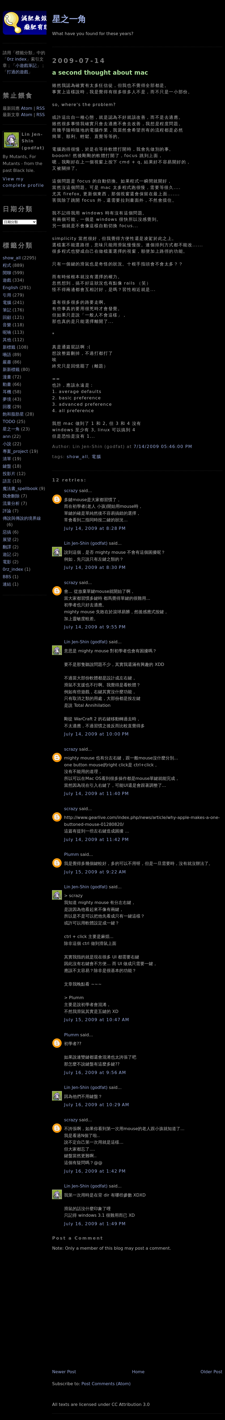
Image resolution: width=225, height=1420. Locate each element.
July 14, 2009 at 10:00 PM (96, 734)
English (10, 287)
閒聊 (7, 272)
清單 (7, 458)
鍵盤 (7, 466)
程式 (7, 265)
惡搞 (7, 532)
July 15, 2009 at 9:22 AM (95, 871)
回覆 (7, 406)
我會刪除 (11, 495)
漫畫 (7, 376)
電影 (7, 561)
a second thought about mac (100, 72)
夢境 (7, 399)
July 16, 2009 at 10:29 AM (96, 1104)
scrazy (71, 490)
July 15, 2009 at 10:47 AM (96, 1019)
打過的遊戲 (17, 71)
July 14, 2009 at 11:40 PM (96, 793)
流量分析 (11, 503)
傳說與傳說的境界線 (22, 518)
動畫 (7, 384)
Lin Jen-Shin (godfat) (85, 543)
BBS (7, 576)
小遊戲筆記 (26, 65)
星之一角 (11, 429)
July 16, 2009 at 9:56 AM (95, 1072)
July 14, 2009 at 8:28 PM (95, 528)
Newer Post (64, 1371)
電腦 (7, 302)
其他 (7, 339)
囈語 (7, 354)
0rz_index (13, 569)
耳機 (7, 391)
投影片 (9, 473)
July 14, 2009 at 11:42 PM (96, 839)
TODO (9, 421)
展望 (7, 539)
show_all (12, 257)
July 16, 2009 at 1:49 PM (95, 1223)
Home (138, 1371)
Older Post (211, 1371)
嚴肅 (7, 362)
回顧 (7, 317)
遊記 (7, 554)
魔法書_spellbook (20, 488)
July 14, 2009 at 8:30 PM (95, 567)
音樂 (7, 324)
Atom (26, 108)
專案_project (15, 451)
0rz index (17, 59)
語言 (7, 481)
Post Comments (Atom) (106, 1383)
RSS (40, 108)
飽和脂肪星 (13, 414)
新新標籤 (11, 369)
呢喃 (7, 332)
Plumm (71, 854)
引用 (7, 295)
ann (7, 436)
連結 (7, 584)
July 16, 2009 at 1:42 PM (95, 1171)
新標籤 (9, 347)
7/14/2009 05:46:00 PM (163, 446)
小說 (7, 443)
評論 (7, 510)
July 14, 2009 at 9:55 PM (95, 626)
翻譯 (7, 547)
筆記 (7, 309)
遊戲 (7, 280)
